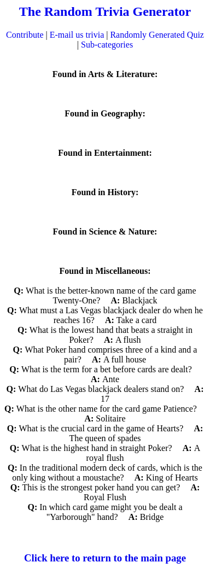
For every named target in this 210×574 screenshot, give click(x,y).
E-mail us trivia (77, 34)
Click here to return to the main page (105, 558)
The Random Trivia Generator (105, 11)
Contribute (24, 34)
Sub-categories (107, 44)
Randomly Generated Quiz (157, 34)
